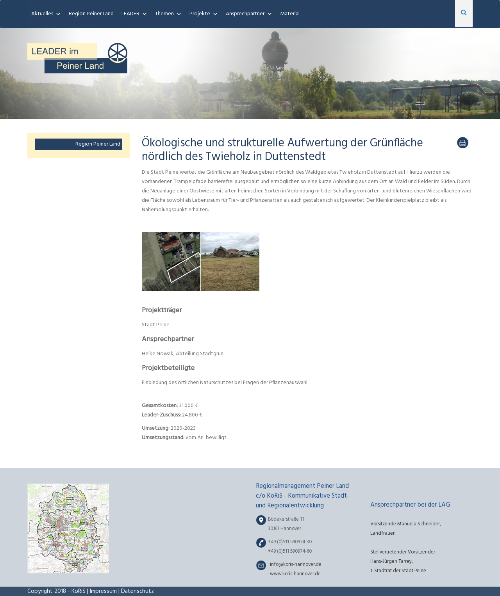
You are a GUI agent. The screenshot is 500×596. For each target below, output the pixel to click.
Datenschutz (137, 591)
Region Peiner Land (91, 13)
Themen (164, 13)
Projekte (199, 13)
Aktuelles (42, 13)
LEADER (130, 13)
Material (290, 13)
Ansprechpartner (245, 13)
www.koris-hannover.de (295, 574)
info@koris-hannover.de (295, 565)
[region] (250, 73)
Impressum (103, 591)
